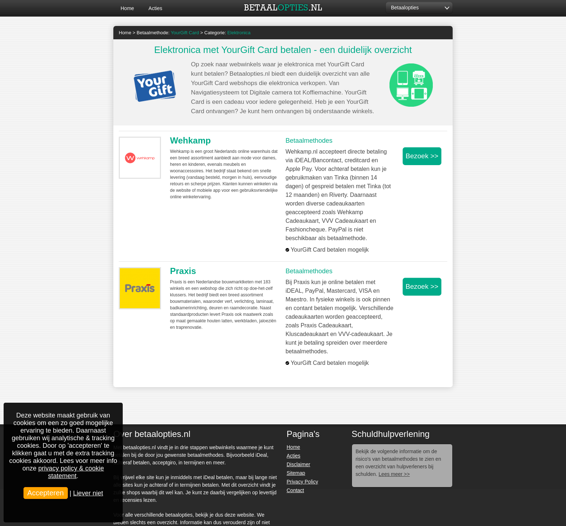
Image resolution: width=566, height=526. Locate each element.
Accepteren (45, 493)
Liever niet (88, 493)
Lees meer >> (394, 474)
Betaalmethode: (168, 32)
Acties (155, 8)
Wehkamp (190, 140)
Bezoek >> (422, 156)
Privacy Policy (302, 482)
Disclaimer (298, 464)
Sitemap (296, 473)
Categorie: (227, 32)
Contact (295, 490)
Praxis (183, 271)
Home (127, 8)
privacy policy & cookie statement (71, 472)
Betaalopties (405, 7)
